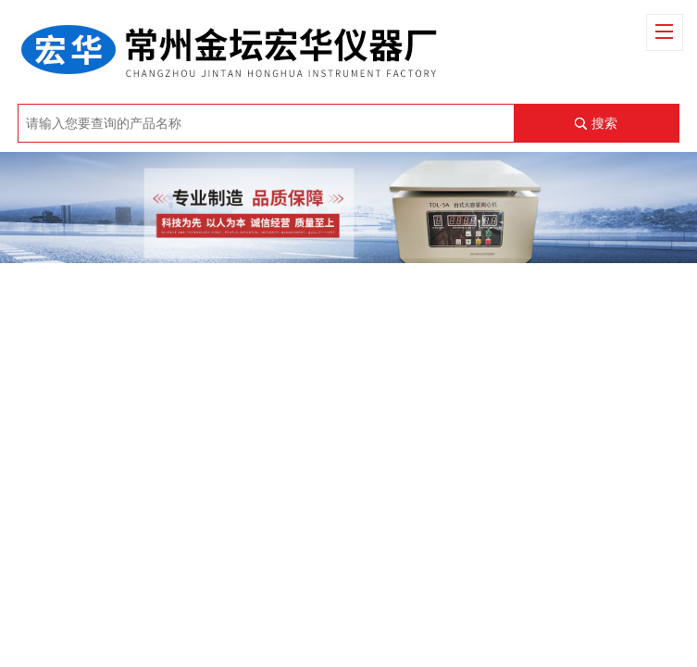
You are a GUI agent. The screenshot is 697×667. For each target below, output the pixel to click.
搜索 (604, 123)
